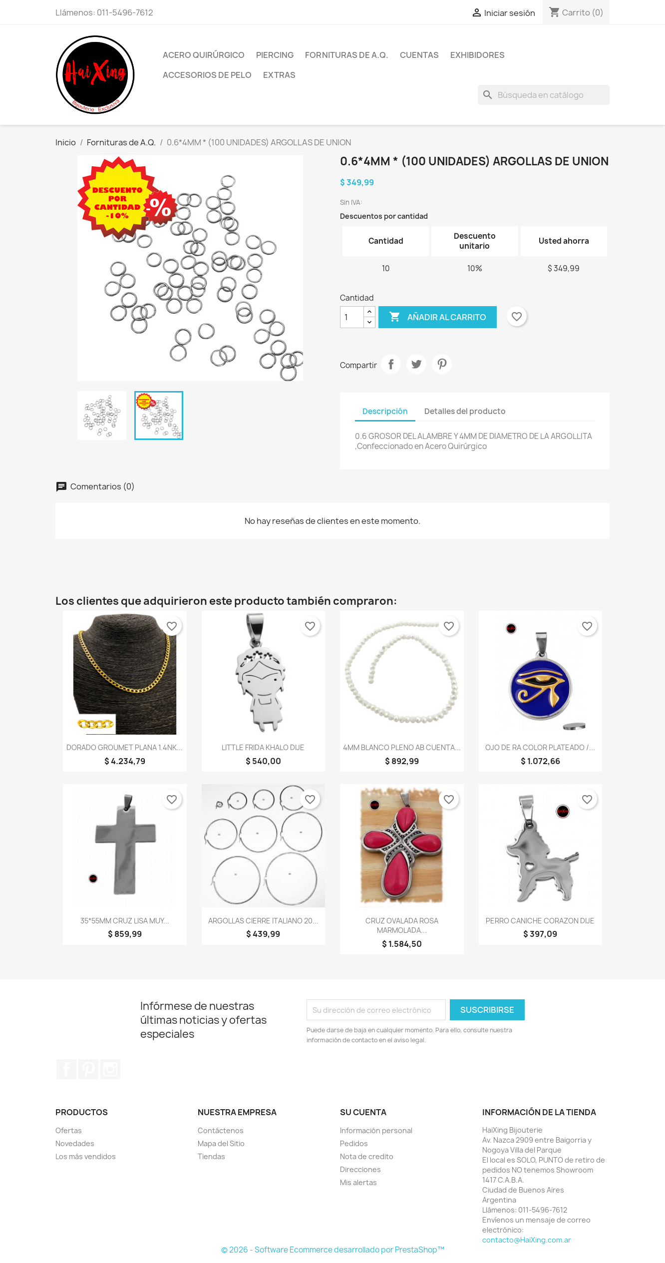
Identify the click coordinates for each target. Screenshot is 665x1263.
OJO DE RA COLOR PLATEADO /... (540, 747)
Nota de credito (366, 1156)
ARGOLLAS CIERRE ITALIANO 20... (263, 920)
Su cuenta (363, 1112)
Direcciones (360, 1169)
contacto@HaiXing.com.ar (526, 1240)
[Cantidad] (352, 317)
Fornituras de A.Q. (346, 54)
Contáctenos (221, 1130)
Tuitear (416, 364)
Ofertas (68, 1130)
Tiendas (211, 1156)
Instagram (110, 1069)
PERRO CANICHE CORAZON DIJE (540, 920)
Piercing (275, 54)
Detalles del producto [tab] (465, 411)
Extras (279, 74)
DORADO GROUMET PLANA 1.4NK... (124, 747)
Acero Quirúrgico (204, 54)
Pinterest (442, 364)
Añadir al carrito (437, 317)
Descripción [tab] (385, 411)
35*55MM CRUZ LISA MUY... (124, 920)
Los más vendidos (85, 1156)
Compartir (391, 364)
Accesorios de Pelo (207, 74)
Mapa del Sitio (221, 1143)
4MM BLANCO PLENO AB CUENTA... (402, 747)
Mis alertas (358, 1182)
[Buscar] (544, 95)
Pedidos (354, 1143)
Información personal (376, 1130)
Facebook (66, 1069)
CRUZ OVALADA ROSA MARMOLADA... (401, 925)
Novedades (74, 1143)
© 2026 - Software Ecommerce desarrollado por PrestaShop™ (332, 1250)
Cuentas (419, 54)
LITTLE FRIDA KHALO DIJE (263, 747)
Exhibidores (477, 54)
